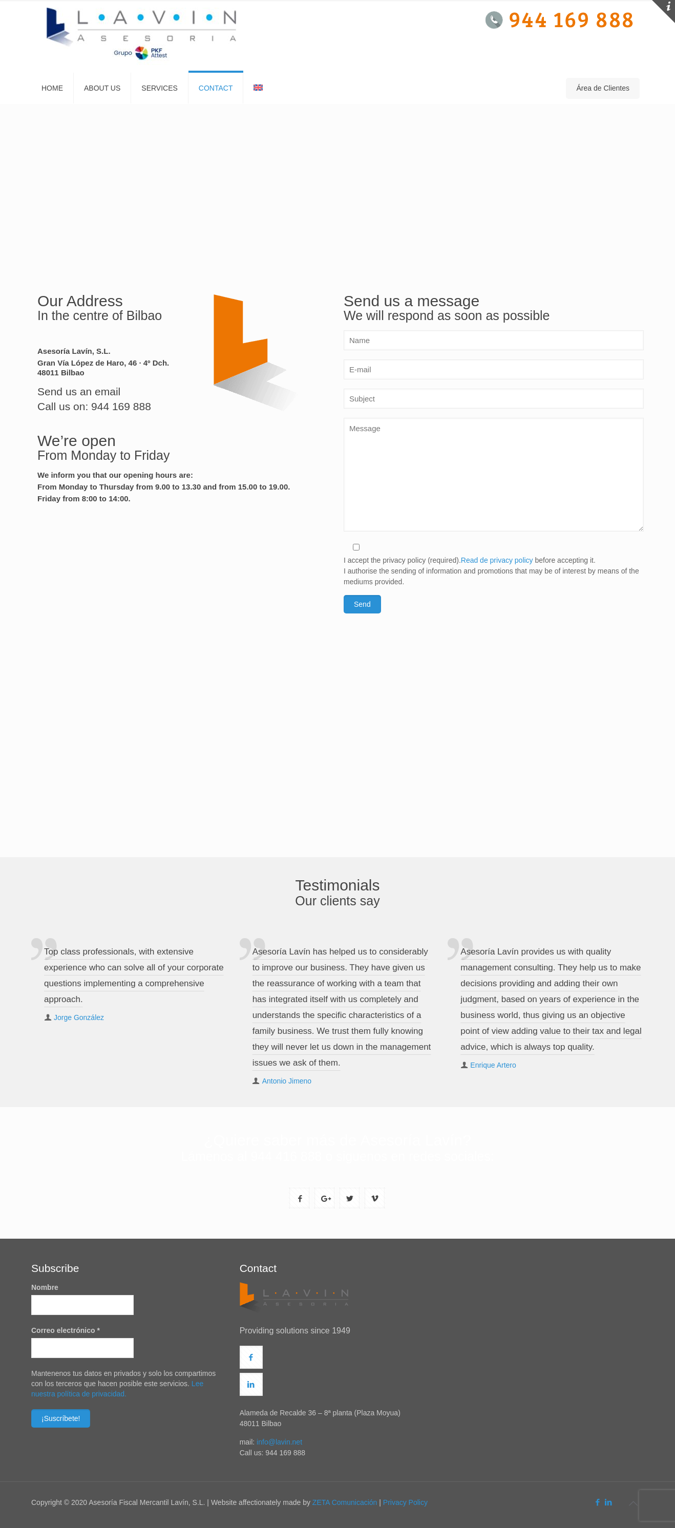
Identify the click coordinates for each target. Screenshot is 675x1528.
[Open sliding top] (663, 11)
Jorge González (79, 1017)
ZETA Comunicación (344, 1502)
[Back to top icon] (633, 1503)
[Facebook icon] (597, 1502)
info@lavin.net (279, 1442)
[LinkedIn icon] (608, 1502)
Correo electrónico (65, 1330)
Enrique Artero (493, 1065)
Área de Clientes (602, 88)
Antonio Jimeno (287, 1081)
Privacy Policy (405, 1502)
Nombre (44, 1287)
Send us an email (78, 391)
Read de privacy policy (497, 560)
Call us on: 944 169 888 (94, 406)
